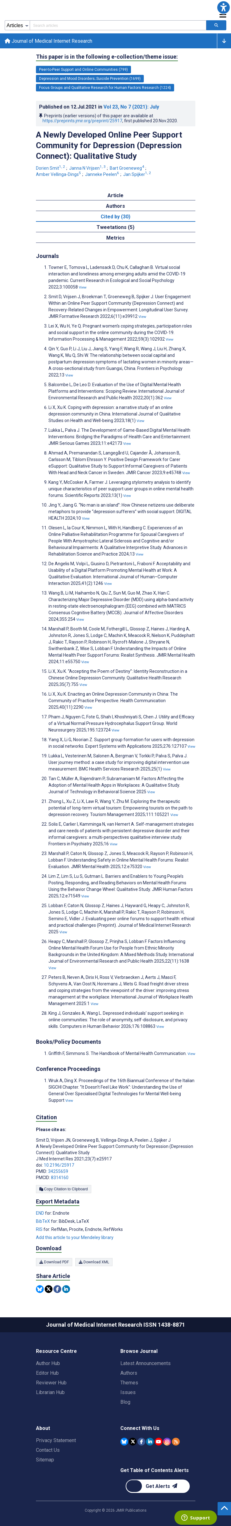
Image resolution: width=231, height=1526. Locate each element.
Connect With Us (139, 1428)
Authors (128, 1373)
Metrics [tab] (115, 238)
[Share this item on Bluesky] (40, 1290)
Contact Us (48, 1450)
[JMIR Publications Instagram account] (167, 1441)
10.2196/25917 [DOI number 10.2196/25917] (59, 1165)
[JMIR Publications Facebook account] (141, 1441)
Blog (125, 1402)
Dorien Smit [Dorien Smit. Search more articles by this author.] (51, 169)
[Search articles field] (118, 25)
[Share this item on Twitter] (49, 1290)
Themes (129, 1383)
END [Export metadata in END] (40, 1213)
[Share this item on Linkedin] (66, 1290)
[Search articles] (216, 25)
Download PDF (54, 1263)
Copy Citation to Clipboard (63, 1190)
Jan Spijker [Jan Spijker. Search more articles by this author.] (137, 175)
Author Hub (48, 1363)
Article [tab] (115, 196)
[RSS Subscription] (176, 1441)
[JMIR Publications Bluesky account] (124, 1441)
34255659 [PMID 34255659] (58, 1171)
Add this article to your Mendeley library (74, 1238)
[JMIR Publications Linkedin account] (150, 1441)
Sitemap (45, 1460)
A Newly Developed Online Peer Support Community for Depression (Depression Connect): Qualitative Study (109, 146)
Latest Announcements (145, 1363)
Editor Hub (47, 1373)
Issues (128, 1392)
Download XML (94, 1263)
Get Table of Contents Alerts (154, 1470)
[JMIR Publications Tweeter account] (133, 1441)
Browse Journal (139, 1351)
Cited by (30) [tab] (115, 217)
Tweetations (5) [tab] (115, 228)
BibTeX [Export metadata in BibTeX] (43, 1221)
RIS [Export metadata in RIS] (39, 1229)
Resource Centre (56, 1351)
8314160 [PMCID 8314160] (59, 1178)
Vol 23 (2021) (131, 108)
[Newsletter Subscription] (158, 1486)
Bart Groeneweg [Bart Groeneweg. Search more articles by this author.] (127, 169)
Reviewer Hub (51, 1383)
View (83, 288)
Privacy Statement (56, 1440)
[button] (223, 7)
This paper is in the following (107, 57)
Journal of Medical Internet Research (49, 41)
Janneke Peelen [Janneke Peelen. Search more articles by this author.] (102, 175)
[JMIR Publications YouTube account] (159, 1441)
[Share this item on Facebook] (57, 1290)
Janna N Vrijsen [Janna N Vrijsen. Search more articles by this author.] (88, 169)
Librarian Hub (50, 1392)
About (43, 1428)
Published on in (99, 108)
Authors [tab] (115, 207)
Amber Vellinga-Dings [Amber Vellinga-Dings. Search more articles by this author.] (59, 175)
